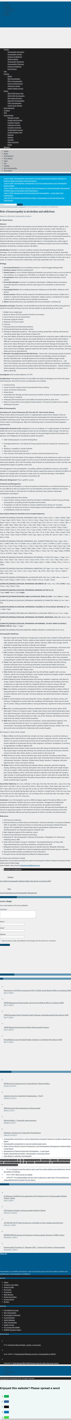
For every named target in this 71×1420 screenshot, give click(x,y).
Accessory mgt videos (11, 1286)
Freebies (7, 166)
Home (6, 3)
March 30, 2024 (5, 216)
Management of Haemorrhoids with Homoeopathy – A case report (26, 1152)
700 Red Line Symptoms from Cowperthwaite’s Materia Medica (27, 1085)
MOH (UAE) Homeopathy (16, 96)
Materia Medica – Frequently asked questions (20, 1122)
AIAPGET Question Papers (12, 1331)
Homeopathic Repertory (16, 62)
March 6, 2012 (8, 1112)
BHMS (10, 76)
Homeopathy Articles (15, 54)
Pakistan (10, 137)
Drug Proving (12, 69)
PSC (51, 1164)
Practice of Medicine (14, 66)
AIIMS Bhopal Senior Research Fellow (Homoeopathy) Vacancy (26, 1029)
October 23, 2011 (9, 1099)
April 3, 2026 (8, 1202)
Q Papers (7, 110)
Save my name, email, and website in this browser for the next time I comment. (29, 942)
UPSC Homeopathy (10, 1324)
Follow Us (7, 12)
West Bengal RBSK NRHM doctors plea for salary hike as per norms (36, 1364)
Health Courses (9, 1326)
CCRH (21, 1162)
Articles (6, 49)
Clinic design (8, 158)
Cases (6, 161)
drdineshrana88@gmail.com (30, 865)
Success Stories (9, 1301)
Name (2, 923)
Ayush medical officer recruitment (8, 1162)
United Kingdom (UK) (15, 132)
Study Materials (9, 108)
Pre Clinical (7, 1291)
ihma (25, 1164)
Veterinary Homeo (14, 86)
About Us (7, 1368)
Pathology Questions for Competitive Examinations (22, 1134)
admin (13, 216)
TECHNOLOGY (9, 156)
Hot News (7, 5)
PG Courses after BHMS (12, 1329)
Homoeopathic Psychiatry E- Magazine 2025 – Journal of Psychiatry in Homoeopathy (34, 1249)
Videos (6, 151)
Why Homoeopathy (10, 168)
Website (3, 936)
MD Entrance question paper (42, 1164)
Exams (6, 91)
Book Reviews (8, 1296)
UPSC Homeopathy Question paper (9, 1166)
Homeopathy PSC (45, 1162)
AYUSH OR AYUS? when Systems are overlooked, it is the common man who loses (33, 1224)
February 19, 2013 (10, 1136)
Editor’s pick (4, 1186)
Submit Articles (9, 10)
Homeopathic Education (16, 52)
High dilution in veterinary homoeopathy (18, 1157)
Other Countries (13, 142)
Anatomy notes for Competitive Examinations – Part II (23, 1097)
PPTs (5, 113)
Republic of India (13, 118)
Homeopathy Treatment (12, 1316)
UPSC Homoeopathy (14, 103)
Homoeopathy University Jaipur (12, 1164)
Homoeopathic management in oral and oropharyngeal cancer (25, 1145)
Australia (11, 140)
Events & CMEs (9, 1288)
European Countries (14, 127)
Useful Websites (9, 1321)
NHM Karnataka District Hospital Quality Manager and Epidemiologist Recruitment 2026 (36, 1016)
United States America (15, 130)
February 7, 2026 (9, 1226)
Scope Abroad (8, 115)
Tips (5, 163)
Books (6, 153)
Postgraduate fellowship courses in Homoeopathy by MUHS (35, 1355)
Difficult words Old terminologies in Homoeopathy (22, 1110)
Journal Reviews (9, 1319)
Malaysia (11, 135)
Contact (6, 15)
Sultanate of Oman (14, 125)
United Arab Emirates (15, 120)
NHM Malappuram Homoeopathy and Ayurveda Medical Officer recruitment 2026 (34, 1004)
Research (7, 147)
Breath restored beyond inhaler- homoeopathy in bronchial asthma (27, 1155)
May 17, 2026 (8, 994)
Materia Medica (13, 59)
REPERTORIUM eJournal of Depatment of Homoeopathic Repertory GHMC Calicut (34, 1236)
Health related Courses (15, 88)
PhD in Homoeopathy (15, 81)
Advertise (7, 1371)
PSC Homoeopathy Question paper (61, 1164)
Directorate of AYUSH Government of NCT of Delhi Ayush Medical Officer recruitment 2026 (37, 992)
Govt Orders (8, 170)
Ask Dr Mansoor (9, 1373)
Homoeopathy (54, 1162)
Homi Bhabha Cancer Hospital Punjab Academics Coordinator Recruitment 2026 (33, 1041)
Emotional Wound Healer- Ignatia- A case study (24, 1346)
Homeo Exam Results (15, 105)
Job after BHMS (31, 1164)
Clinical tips (8, 1293)
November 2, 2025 (10, 1239)
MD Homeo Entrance (15, 98)
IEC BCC (6, 1303)
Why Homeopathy (10, 1314)
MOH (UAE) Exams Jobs (15, 93)
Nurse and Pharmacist (15, 84)
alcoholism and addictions (12, 869)
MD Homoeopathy (14, 79)
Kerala (10, 145)
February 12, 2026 (10, 1214)
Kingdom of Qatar (14, 123)
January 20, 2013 (9, 1087)
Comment (3, 909)
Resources (7, 7)
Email (2, 929)
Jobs (5, 71)
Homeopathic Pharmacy (16, 64)
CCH (19, 1162)
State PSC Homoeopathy (16, 101)
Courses (6, 74)
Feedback (7, 1376)
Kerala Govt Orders (10, 1298)
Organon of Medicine (15, 57)
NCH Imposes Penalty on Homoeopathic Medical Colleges (25, 1212)
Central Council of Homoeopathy (32, 1162)
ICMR (21, 1164)
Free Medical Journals (11, 1312)
